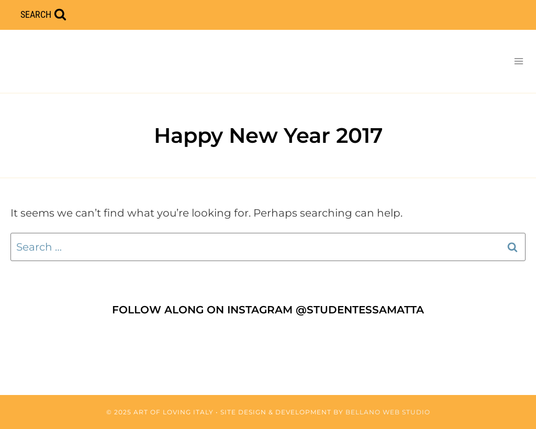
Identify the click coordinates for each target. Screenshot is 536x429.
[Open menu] (518, 61)
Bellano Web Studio (387, 412)
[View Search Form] (43, 15)
